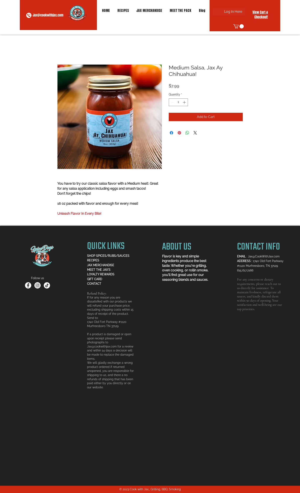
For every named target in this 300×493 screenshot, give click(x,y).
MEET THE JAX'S (98, 269)
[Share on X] (195, 132)
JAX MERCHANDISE (100, 265)
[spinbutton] (178, 102)
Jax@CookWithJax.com (264, 256)
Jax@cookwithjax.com (48, 15)
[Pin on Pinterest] (179, 132)
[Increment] (184, 102)
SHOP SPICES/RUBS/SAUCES (108, 255)
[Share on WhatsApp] (187, 132)
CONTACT (94, 283)
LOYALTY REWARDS (100, 274)
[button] (238, 26)
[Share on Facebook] (171, 132)
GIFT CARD (94, 279)
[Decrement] (172, 102)
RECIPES (93, 260)
